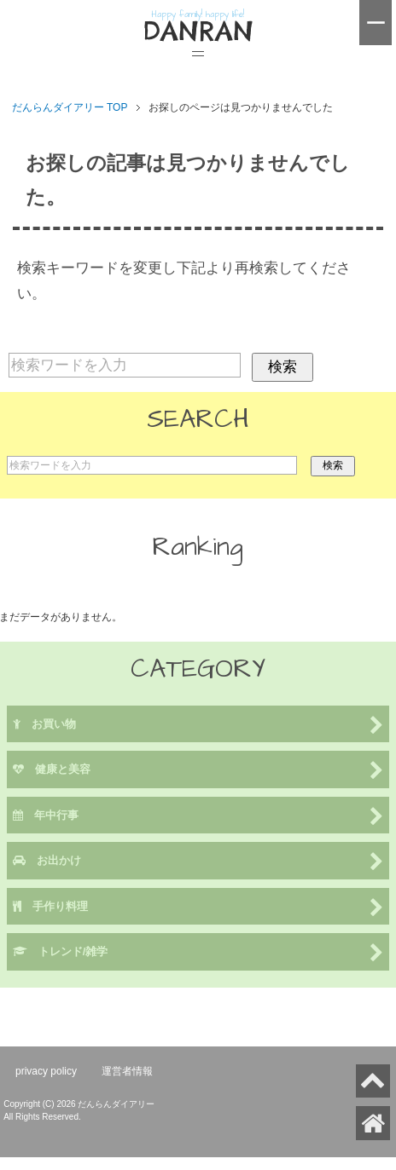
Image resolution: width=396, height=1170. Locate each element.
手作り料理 (198, 908)
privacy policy (46, 1071)
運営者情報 (127, 1071)
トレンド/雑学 (198, 953)
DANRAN (198, 31)
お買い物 (198, 725)
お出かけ (198, 862)
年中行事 (198, 817)
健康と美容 (198, 771)
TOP (70, 107)
